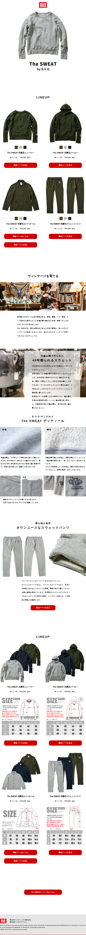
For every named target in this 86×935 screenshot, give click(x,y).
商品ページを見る (21, 165)
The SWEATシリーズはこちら (43, 892)
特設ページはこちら (20, 236)
